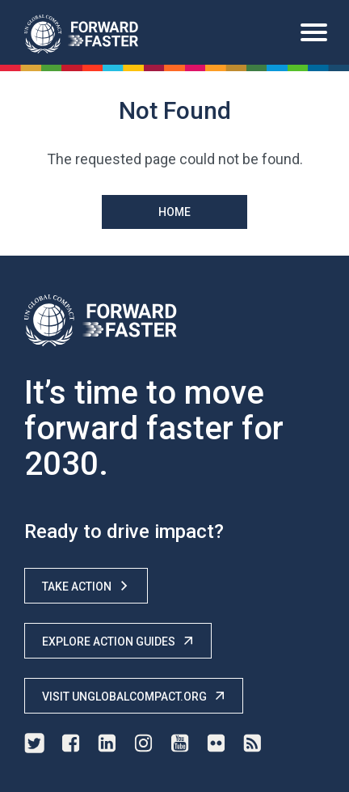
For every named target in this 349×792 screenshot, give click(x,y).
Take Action (86, 586)
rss (252, 743)
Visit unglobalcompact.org (133, 696)
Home (174, 211)
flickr (216, 743)
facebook (71, 743)
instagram (143, 743)
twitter (34, 743)
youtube (180, 743)
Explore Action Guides (118, 641)
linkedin (107, 743)
